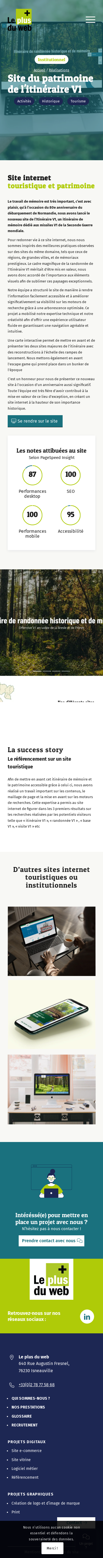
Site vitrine (21, 1460)
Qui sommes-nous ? (31, 1398)
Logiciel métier (25, 1468)
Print (16, 1512)
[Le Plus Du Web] (23, 20)
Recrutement (25, 1425)
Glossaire (22, 1416)
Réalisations (59, 70)
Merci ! (52, 1548)
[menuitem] (87, 20)
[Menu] (87, 20)
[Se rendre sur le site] (35, 421)
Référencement (25, 1477)
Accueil (39, 70)
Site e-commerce (27, 1450)
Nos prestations (28, 1407)
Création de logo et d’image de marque (46, 1503)
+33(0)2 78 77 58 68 (37, 1384)
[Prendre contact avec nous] (51, 1240)
